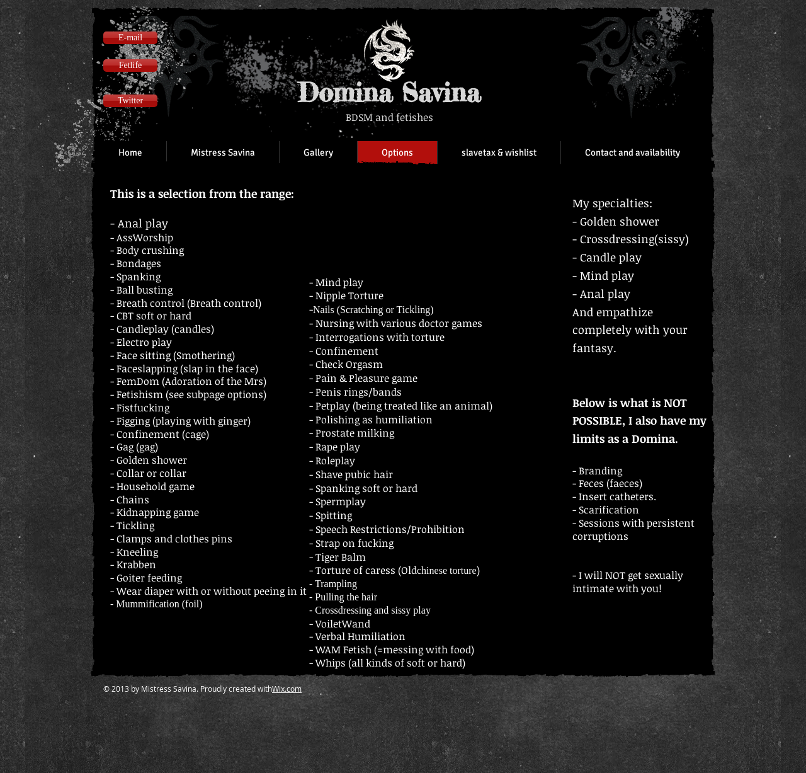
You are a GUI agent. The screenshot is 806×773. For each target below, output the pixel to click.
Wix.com (287, 689)
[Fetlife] (130, 65)
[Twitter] (130, 100)
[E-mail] (130, 37)
